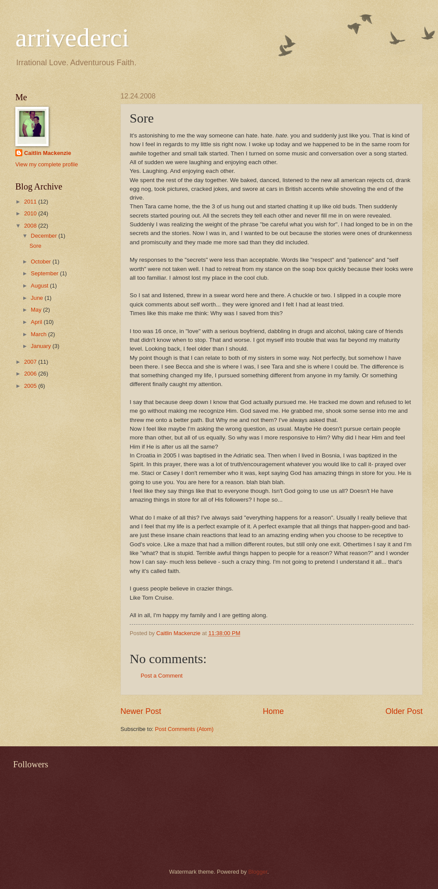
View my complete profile (46, 164)
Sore (35, 245)
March (39, 334)
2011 (31, 201)
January (41, 346)
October (41, 261)
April (37, 322)
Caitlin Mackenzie (47, 153)
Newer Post (140, 711)
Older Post (404, 711)
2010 (31, 213)
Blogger (258, 871)
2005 (31, 386)
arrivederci (72, 37)
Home (273, 711)
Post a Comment (162, 675)
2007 (31, 361)
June (38, 298)
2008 (31, 225)
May (37, 309)
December (44, 235)
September (45, 273)
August (40, 285)
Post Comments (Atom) (184, 729)
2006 (31, 373)
